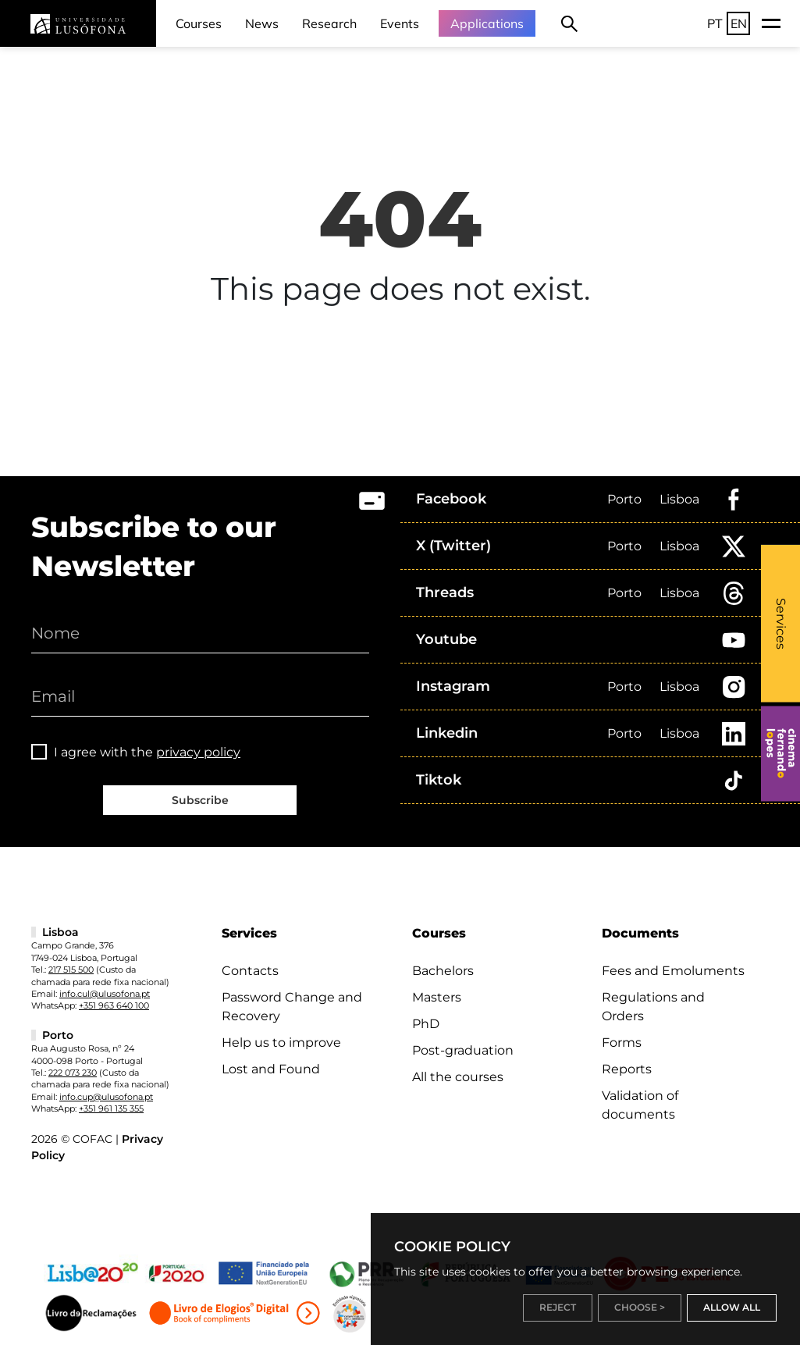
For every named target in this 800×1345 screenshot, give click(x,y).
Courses (199, 23)
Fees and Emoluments (673, 970)
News (262, 23)
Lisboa (679, 499)
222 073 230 (72, 1072)
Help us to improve (281, 1042)
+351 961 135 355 (111, 1108)
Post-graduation (463, 1050)
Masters (436, 997)
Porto (624, 499)
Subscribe (200, 800)
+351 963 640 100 (114, 1005)
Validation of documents (640, 1105)
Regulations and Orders (653, 1006)
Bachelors (443, 970)
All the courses (457, 1076)
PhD (425, 1023)
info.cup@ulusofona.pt (106, 1096)
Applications (487, 23)
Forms (622, 1042)
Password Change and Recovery (292, 1006)
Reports (627, 1069)
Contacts (250, 970)
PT (715, 23)
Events (399, 23)
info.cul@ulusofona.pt (104, 993)
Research (329, 23)
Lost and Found (271, 1069)
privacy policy (198, 752)
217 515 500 (71, 969)
